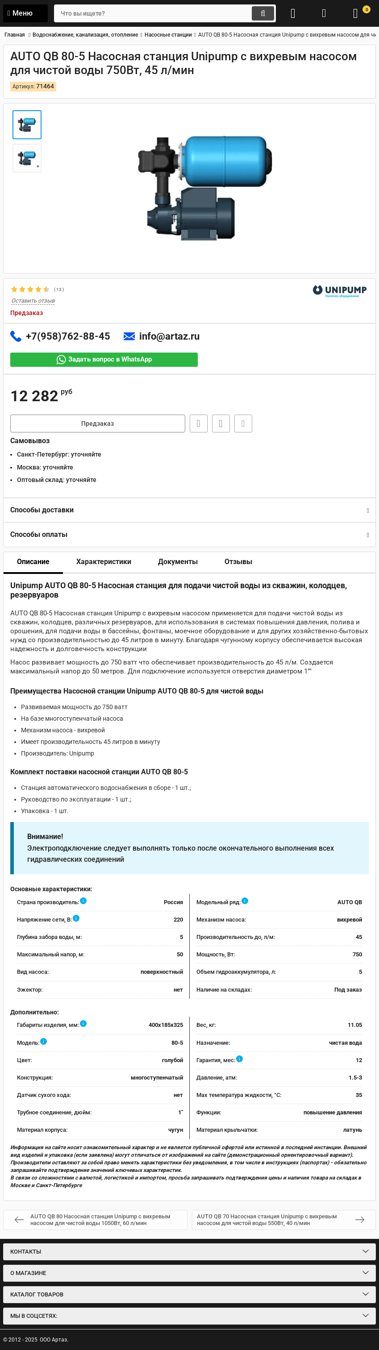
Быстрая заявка (199, 423)
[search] (165, 13)
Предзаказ (97, 423)
